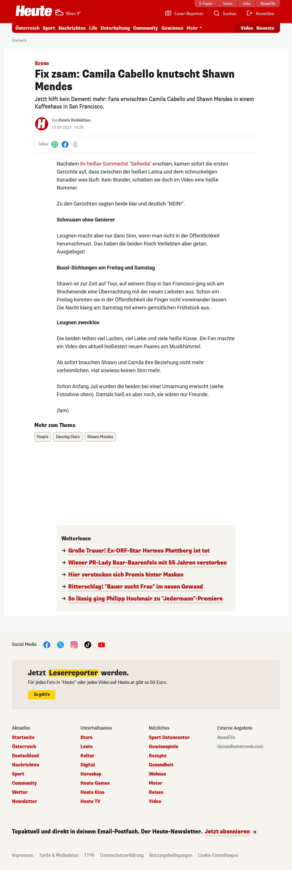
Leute (86, 747)
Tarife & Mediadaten (58, 855)
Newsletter (24, 801)
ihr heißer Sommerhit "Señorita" (115, 164)
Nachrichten (72, 28)
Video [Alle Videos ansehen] (247, 28)
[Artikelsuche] (224, 14)
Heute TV (90, 801)
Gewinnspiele (163, 747)
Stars (86, 737)
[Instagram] (74, 644)
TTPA (89, 855)
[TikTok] (87, 644)
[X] (60, 644)
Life (93, 28)
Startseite (19, 41)
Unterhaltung (115, 28)
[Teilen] (75, 144)
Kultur (87, 756)
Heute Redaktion (74, 120)
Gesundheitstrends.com (240, 747)
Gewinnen (172, 28)
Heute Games (95, 783)
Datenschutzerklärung (122, 855)
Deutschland (25, 756)
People (42, 437)
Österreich (27, 28)
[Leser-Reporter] (184, 14)
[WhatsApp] (54, 144)
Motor (155, 783)
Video (155, 801)
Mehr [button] (192, 28)
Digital (87, 765)
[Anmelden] (260, 14)
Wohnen (157, 774)
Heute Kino (92, 792)
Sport (49, 28)
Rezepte (158, 756)
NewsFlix (226, 737)
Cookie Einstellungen (218, 855)
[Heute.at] (33, 10)
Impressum (22, 855)
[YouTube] (101, 644)
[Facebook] (65, 144)
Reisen (156, 792)
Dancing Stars (68, 437)
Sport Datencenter (169, 737)
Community (145, 28)
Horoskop (90, 774)
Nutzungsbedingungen (170, 855)
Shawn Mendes (100, 437)
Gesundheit (161, 765)
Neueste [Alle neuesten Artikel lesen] (265, 28)
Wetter (20, 792)
